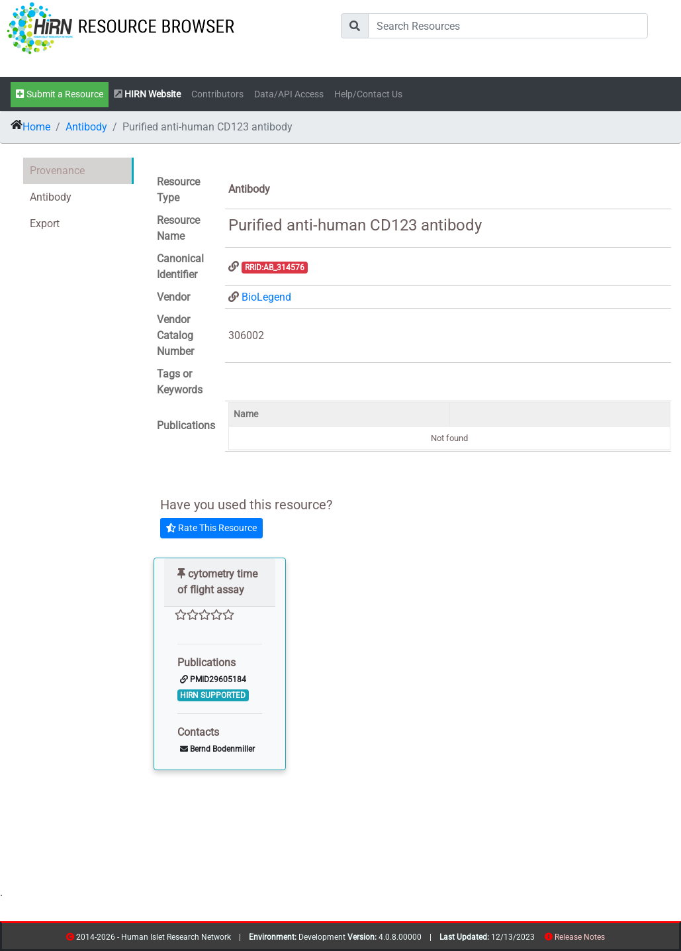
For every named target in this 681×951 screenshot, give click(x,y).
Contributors (217, 94)
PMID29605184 (213, 679)
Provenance (57, 170)
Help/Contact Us (368, 94)
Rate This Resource (211, 528)
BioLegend (266, 297)
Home (36, 127)
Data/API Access (289, 94)
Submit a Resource (59, 94)
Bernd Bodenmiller (217, 749)
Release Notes (580, 937)
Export (45, 223)
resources (609, 939)
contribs (613, 939)
